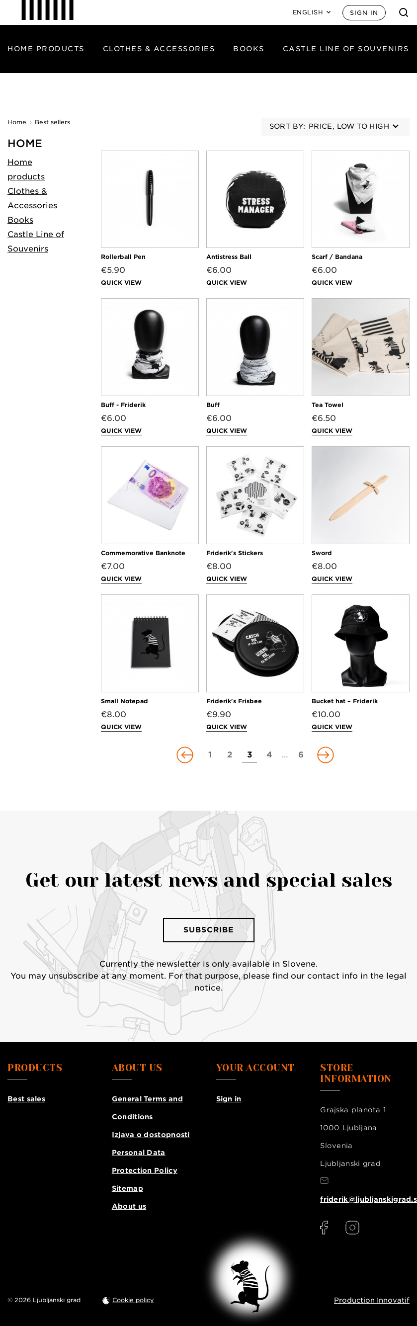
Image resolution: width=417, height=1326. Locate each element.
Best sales (26, 1099)
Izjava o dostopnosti (151, 1135)
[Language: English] (312, 12)
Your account (255, 1068)
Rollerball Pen (123, 256)
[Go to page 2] (229, 754)
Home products (45, 49)
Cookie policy (133, 1300)
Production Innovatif (372, 1300)
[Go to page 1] (209, 754)
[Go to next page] (324, 755)
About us (129, 1206)
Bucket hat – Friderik (345, 701)
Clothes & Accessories (159, 49)
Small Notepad (124, 701)
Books (248, 49)
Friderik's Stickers (234, 553)
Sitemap (127, 1188)
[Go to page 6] (300, 754)
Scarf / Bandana (337, 256)
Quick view (121, 282)
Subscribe (208, 929)
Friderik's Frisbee (234, 701)
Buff (213, 405)
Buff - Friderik (123, 405)
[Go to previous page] (185, 755)
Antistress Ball (228, 256)
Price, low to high (354, 126)
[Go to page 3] (249, 754)
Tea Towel (327, 405)
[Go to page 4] (269, 754)
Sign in (364, 12)
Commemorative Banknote (143, 553)
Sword (322, 553)
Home (24, 143)
